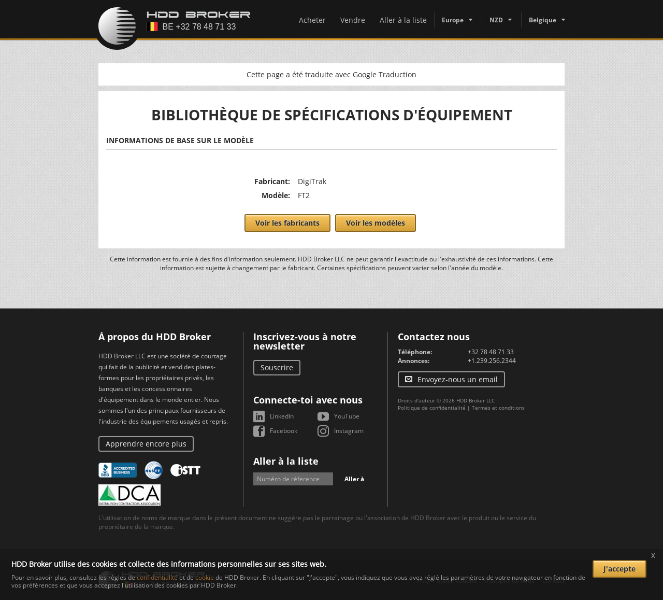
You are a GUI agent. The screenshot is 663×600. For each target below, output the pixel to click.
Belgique (542, 20)
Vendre (352, 20)
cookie (204, 577)
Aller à (354, 479)
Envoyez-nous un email (457, 379)
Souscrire (277, 367)
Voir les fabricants (287, 223)
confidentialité (157, 577)
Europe (453, 20)
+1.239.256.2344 (492, 360)
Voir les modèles (375, 223)
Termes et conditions (498, 407)
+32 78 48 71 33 (491, 351)
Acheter (312, 20)
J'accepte (619, 569)
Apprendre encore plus (146, 444)
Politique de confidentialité (432, 407)
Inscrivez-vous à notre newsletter (304, 341)
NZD (496, 20)
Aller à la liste (403, 20)
